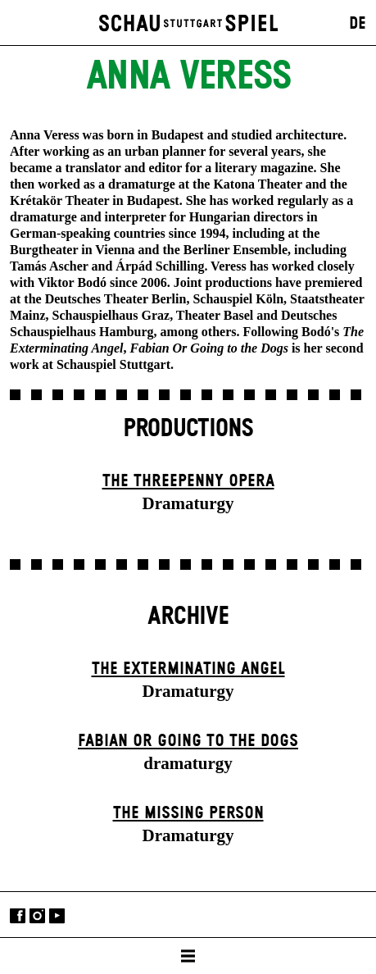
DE (357, 24)
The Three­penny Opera (188, 481)
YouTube (57, 916)
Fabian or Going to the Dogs (188, 741)
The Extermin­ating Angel (188, 669)
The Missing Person (188, 813)
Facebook (17, 916)
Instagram (37, 916)
